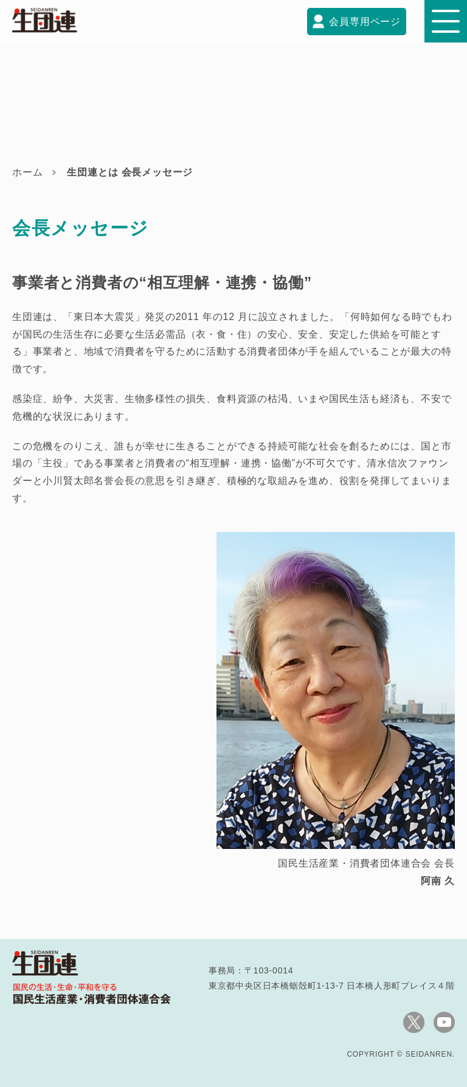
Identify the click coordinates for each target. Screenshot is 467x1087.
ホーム (27, 172)
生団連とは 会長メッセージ (130, 172)
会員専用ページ (365, 21)
